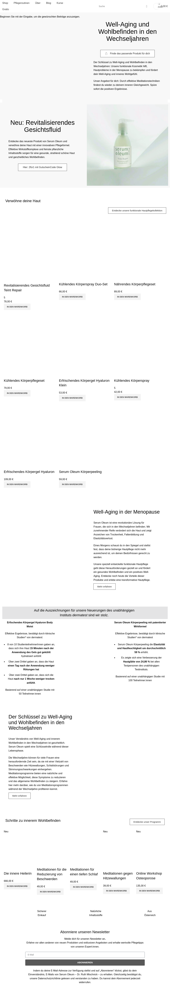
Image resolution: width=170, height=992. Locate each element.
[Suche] (123, 6)
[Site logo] (85, 6)
